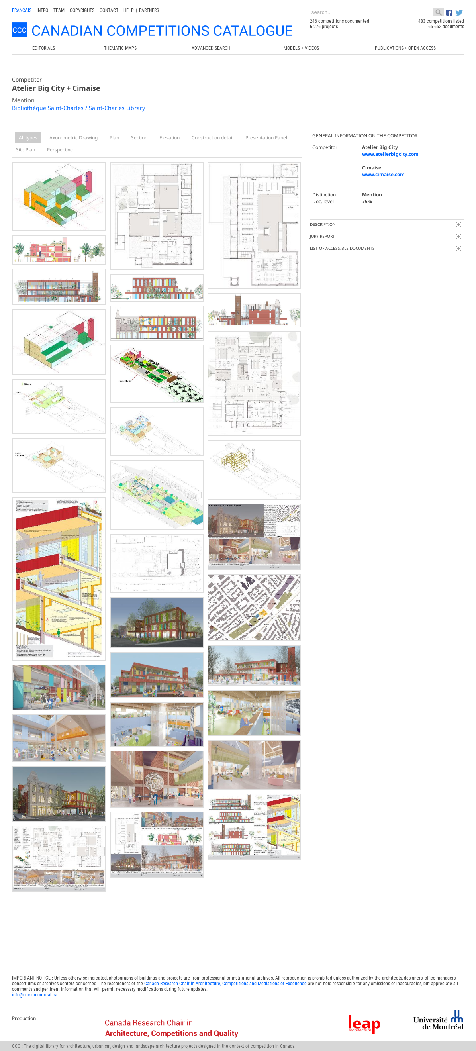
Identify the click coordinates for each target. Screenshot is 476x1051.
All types (28, 137)
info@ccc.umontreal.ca (34, 995)
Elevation (169, 137)
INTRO (42, 10)
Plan (114, 137)
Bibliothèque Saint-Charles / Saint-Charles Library (78, 108)
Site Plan (25, 149)
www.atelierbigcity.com (390, 154)
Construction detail (212, 137)
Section (139, 137)
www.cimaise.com (383, 174)
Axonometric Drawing (73, 137)
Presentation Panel (266, 137)
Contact (109, 10)
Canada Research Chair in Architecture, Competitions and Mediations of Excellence (225, 983)
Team (59, 10)
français (21, 10)
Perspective (60, 149)
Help (128, 10)
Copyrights (82, 10)
